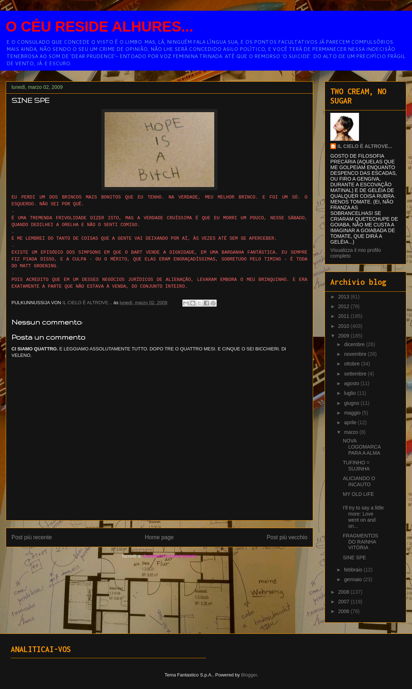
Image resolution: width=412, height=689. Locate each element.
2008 (344, 592)
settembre (356, 374)
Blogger (249, 675)
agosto (352, 383)
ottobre (352, 364)
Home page (159, 537)
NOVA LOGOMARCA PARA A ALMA (361, 447)
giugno (352, 403)
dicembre (355, 344)
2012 (344, 306)
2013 (344, 297)
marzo (351, 432)
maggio (353, 413)
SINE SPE (354, 557)
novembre (356, 354)
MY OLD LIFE (358, 494)
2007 (344, 601)
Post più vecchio (287, 537)
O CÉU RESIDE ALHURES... (99, 26)
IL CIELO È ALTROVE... (364, 146)
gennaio (353, 579)
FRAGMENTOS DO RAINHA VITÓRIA (360, 542)
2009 (344, 336)
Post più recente (31, 537)
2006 (344, 611)
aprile (351, 422)
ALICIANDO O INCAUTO (359, 481)
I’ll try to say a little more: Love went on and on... (363, 516)
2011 (344, 316)
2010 (344, 326)
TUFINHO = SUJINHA (356, 466)
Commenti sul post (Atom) (170, 556)
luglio (350, 393)
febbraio (353, 570)
